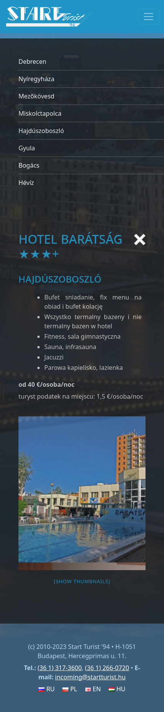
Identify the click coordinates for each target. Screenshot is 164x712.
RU (46, 689)
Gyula (26, 148)
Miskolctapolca (39, 113)
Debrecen (32, 61)
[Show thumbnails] (82, 581)
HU (117, 689)
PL (69, 689)
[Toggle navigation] (148, 16)
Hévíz (26, 182)
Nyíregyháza (36, 79)
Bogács (28, 165)
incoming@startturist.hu (90, 677)
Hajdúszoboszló (41, 130)
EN (93, 689)
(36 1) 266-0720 (107, 668)
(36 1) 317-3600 (60, 668)
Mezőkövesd (36, 96)
